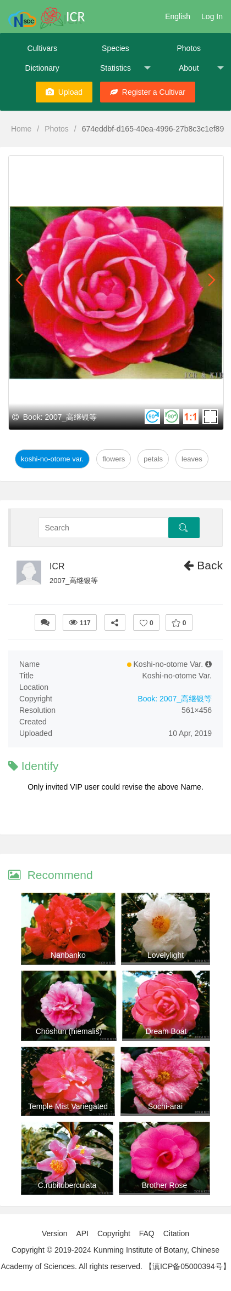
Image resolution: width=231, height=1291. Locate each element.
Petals (153, 459)
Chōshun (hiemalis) (69, 1031)
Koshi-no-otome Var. (52, 459)
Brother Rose (164, 1185)
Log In (212, 16)
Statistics (125, 68)
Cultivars (42, 48)
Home (21, 128)
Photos (189, 48)
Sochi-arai (165, 1106)
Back (203, 565)
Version (55, 1233)
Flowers (113, 459)
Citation (176, 1233)
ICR (57, 566)
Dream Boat (166, 1031)
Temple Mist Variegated (68, 1106)
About (201, 68)
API (82, 1233)
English (177, 16)
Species (115, 48)
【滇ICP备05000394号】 (187, 1266)
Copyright (113, 1233)
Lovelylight (165, 955)
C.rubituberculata (67, 1185)
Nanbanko (68, 955)
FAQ (147, 1233)
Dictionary (42, 68)
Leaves (192, 459)
